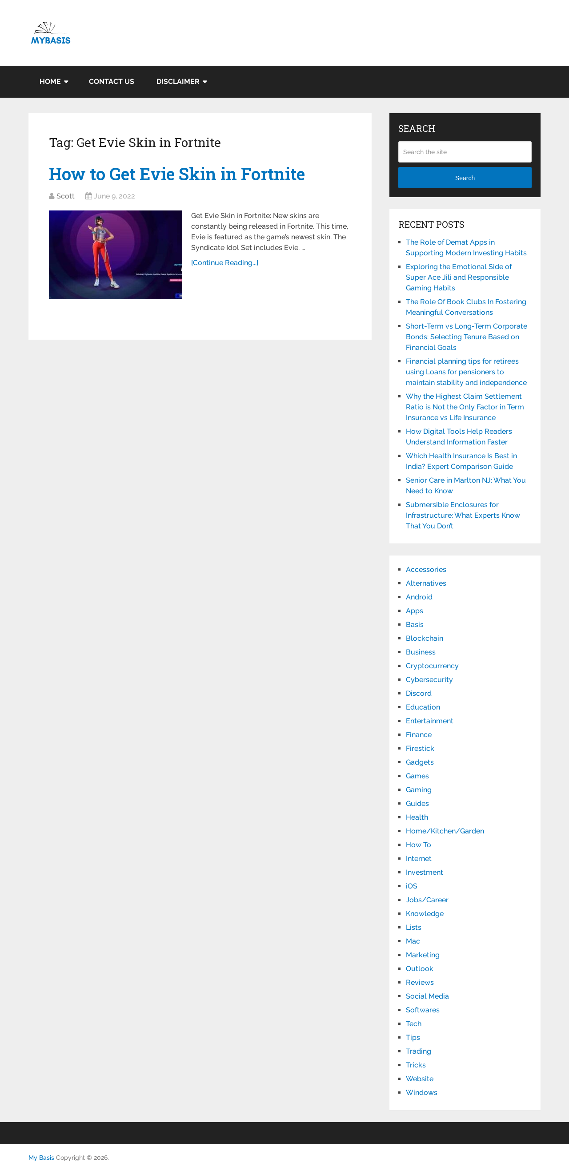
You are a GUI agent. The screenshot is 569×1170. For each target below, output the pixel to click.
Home (50, 81)
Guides (417, 803)
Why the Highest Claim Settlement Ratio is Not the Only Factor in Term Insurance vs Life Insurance (465, 407)
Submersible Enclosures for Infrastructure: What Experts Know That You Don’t (463, 515)
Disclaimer (178, 81)
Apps (414, 611)
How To (418, 845)
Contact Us (111, 81)
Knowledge (425, 913)
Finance (419, 734)
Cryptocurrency (432, 666)
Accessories (426, 569)
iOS (411, 886)
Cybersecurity (429, 679)
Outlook (419, 968)
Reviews (420, 982)
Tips (413, 1037)
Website (419, 1079)
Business (421, 652)
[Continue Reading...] (224, 262)
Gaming (419, 789)
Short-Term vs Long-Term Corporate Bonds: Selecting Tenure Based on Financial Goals (466, 337)
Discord (419, 693)
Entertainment (429, 721)
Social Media (427, 996)
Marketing (423, 955)
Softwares (423, 1010)
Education (423, 707)
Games (417, 776)
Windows (421, 1092)
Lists (413, 927)
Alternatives (426, 583)
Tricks (416, 1065)
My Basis (41, 1157)
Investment (424, 872)
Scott (65, 196)
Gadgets (420, 762)
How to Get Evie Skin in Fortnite (177, 174)
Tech (413, 1023)
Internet (419, 858)
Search (465, 178)
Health (417, 817)
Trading (418, 1051)
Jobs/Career (427, 900)
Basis (415, 624)
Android (419, 597)
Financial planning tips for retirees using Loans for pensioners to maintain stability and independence (466, 372)
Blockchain (424, 638)
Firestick (420, 748)
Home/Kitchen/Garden (445, 831)
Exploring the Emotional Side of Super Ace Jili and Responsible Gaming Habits (459, 277)
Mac (413, 941)
